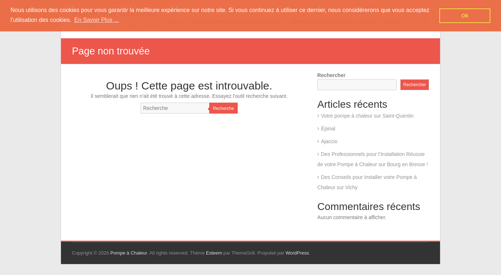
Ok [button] (465, 16)
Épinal (328, 128)
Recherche (223, 108)
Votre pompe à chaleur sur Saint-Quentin (367, 116)
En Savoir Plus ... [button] (96, 20)
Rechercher (331, 75)
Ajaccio (329, 141)
